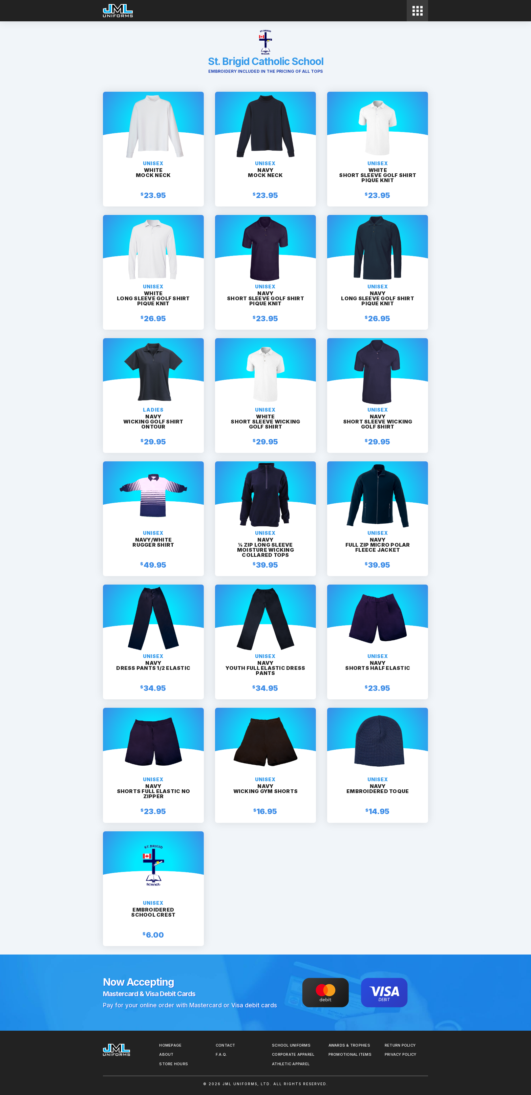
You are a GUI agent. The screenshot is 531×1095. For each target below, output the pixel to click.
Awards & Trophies (349, 1045)
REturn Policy (400, 1045)
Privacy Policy (401, 1054)
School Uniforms (291, 1045)
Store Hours (173, 1063)
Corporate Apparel (293, 1054)
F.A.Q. (221, 1054)
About (166, 1054)
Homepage (170, 1045)
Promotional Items (349, 1054)
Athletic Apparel (291, 1063)
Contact (225, 1045)
